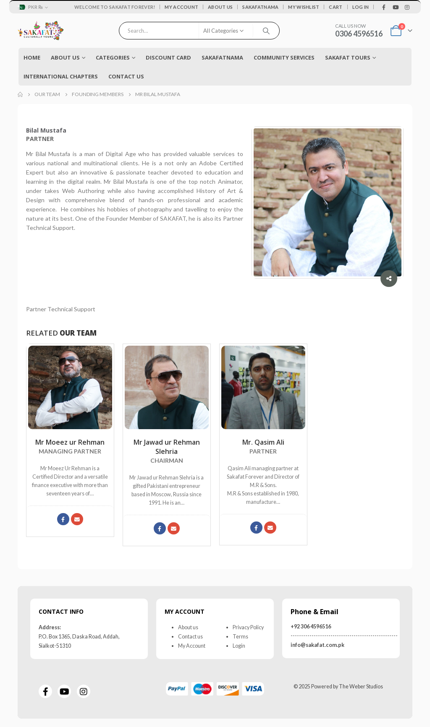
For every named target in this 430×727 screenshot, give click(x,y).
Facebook (63, 519)
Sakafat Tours (347, 57)
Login (239, 646)
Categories (113, 57)
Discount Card (168, 57)
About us (188, 627)
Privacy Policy (248, 627)
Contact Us (126, 76)
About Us (220, 7)
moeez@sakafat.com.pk (77, 519)
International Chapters (61, 76)
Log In (360, 7)
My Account (181, 7)
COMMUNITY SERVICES (284, 57)
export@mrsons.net (270, 527)
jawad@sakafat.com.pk (174, 528)
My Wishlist (303, 7)
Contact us (190, 636)
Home (32, 57)
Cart (335, 7)
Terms (240, 636)
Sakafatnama (260, 7)
